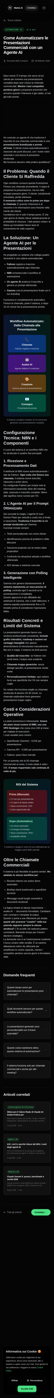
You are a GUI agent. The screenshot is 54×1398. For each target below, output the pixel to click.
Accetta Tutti (27, 1389)
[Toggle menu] (44, 8)
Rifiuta (15, 1380)
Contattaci (31, 8)
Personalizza (34, 1380)
